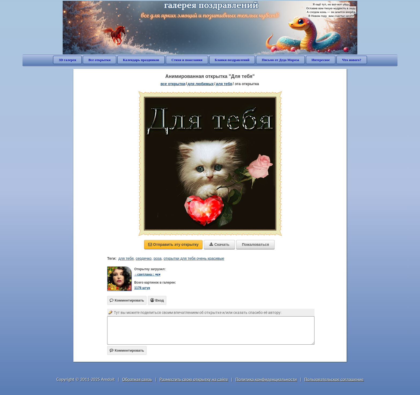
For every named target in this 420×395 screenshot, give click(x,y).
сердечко (144, 258)
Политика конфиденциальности (266, 379)
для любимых (201, 84)
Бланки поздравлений (232, 60)
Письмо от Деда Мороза (280, 60)
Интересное (321, 60)
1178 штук (142, 288)
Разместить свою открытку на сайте (193, 379)
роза (157, 258)
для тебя (224, 84)
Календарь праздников (141, 60)
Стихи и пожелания (186, 60)
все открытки (172, 84)
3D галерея (67, 60)
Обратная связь (137, 379)
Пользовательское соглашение (333, 379)
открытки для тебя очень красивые (194, 258)
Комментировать (127, 350)
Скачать (219, 244)
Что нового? (351, 60)
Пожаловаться (255, 244)
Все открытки (99, 60)
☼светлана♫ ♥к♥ (147, 274)
